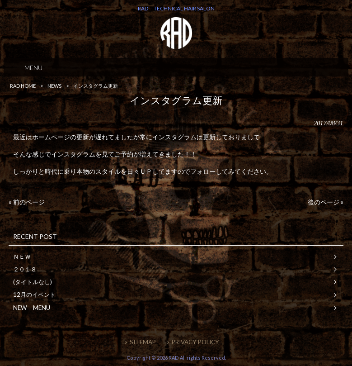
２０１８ (25, 269)
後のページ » (325, 202)
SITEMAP (143, 342)
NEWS (54, 86)
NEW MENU (31, 307)
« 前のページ (27, 202)
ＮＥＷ (22, 256)
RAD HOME (23, 86)
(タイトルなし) (32, 281)
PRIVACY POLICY (195, 342)
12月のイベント (34, 294)
